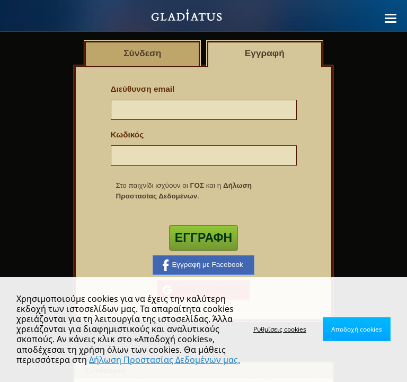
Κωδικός (127, 134)
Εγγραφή (203, 238)
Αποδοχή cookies (356, 329)
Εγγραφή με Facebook (203, 265)
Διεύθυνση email (143, 88)
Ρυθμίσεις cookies (279, 329)
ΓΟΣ (197, 185)
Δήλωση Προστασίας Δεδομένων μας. (164, 360)
